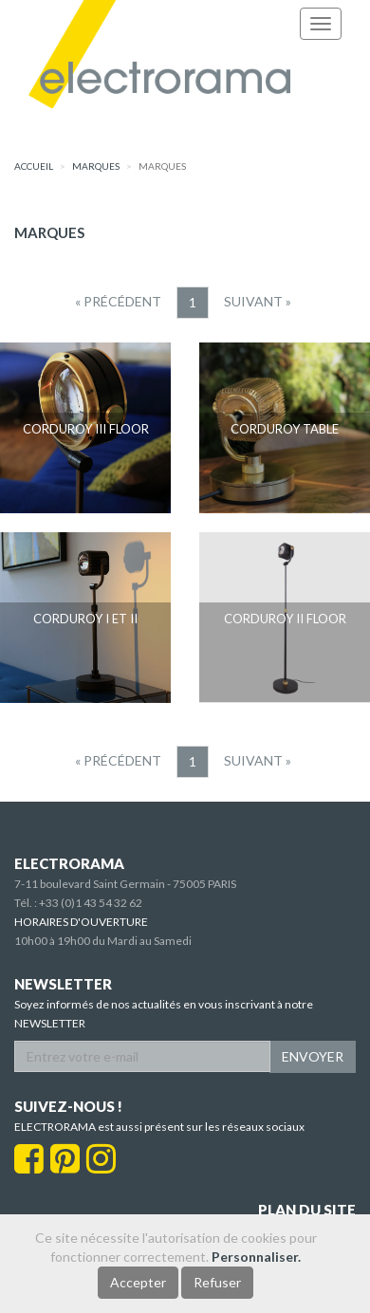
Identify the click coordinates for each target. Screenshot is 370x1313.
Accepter (138, 1282)
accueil (33, 166)
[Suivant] (258, 302)
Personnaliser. (256, 1256)
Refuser (217, 1282)
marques (96, 166)
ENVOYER (312, 1056)
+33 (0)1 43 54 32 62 (90, 903)
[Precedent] (118, 302)
